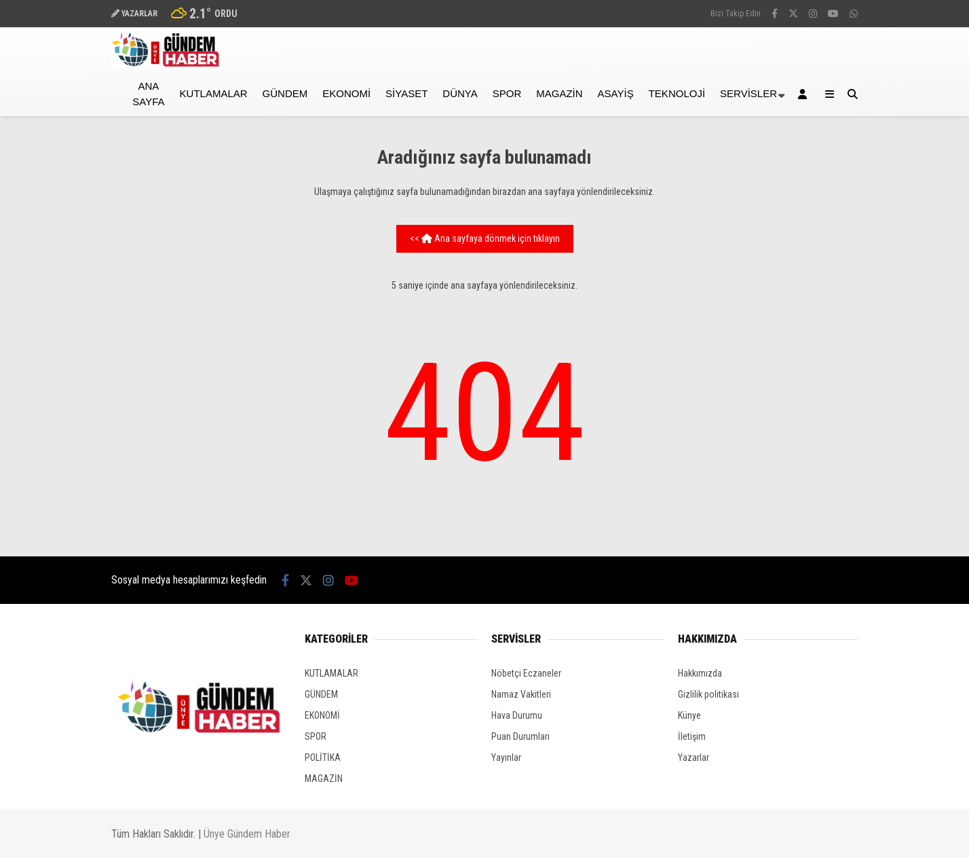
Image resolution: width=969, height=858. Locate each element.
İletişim (692, 736)
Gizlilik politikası (708, 694)
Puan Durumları (520, 736)
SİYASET (406, 93)
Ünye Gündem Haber (247, 833)
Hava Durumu (516, 715)
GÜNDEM (285, 93)
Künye (689, 715)
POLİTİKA (323, 757)
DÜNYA (459, 93)
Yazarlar (693, 757)
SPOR (507, 93)
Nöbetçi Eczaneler (526, 673)
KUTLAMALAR (214, 93)
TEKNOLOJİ (677, 93)
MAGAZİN (559, 93)
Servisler (748, 93)
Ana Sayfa (148, 93)
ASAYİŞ (616, 93)
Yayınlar (506, 757)
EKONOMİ (346, 93)
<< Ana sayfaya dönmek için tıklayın (485, 238)
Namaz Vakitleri (521, 694)
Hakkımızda (700, 673)
